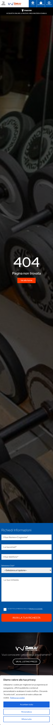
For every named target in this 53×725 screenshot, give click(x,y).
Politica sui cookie (17, 697)
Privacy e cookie (36, 609)
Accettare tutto (26, 704)
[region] (26, 700)
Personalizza (26, 712)
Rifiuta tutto (27, 719)
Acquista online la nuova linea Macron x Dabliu (26, 13)
